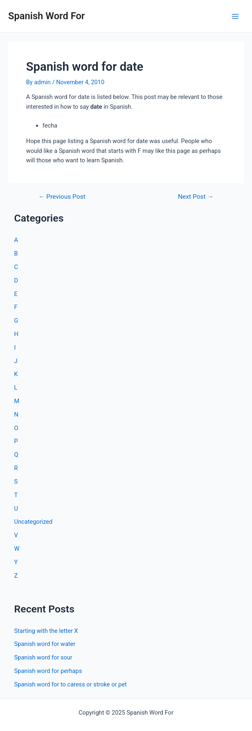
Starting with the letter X (46, 631)
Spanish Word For (46, 16)
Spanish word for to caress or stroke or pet (70, 684)
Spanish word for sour (43, 657)
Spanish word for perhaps (48, 671)
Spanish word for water (45, 644)
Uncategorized (33, 521)
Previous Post (62, 197)
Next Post (196, 197)
